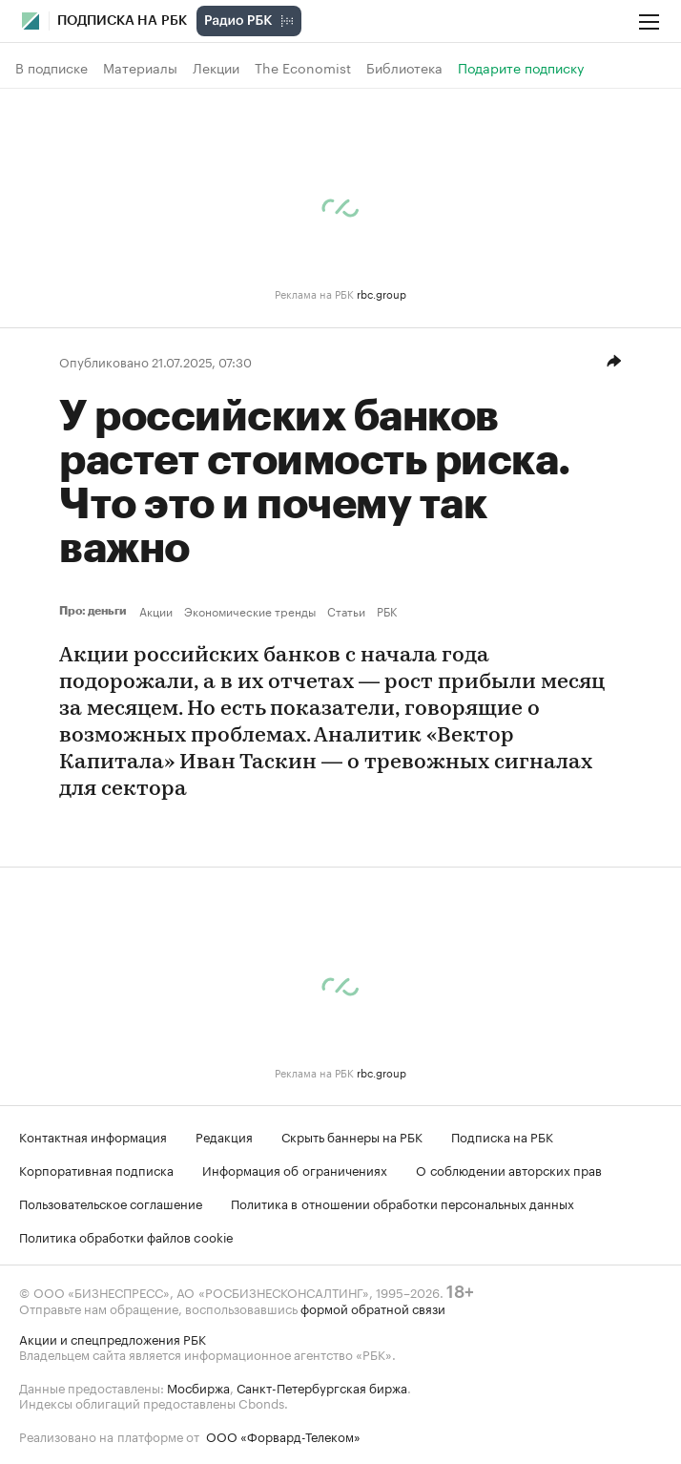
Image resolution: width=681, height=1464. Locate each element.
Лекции (216, 67)
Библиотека (404, 67)
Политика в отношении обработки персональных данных (402, 1202)
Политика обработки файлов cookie (126, 1235)
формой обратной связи (372, 1307)
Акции (156, 611)
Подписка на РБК (502, 1135)
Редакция (224, 1135)
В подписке (51, 67)
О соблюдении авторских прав (509, 1169)
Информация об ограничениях (294, 1169)
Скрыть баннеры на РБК (352, 1135)
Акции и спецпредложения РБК (112, 1338)
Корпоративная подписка (96, 1169)
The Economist (303, 67)
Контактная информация (93, 1135)
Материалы (140, 67)
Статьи (346, 611)
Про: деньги (95, 611)
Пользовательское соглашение (110, 1202)
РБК (387, 611)
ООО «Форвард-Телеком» (283, 1435)
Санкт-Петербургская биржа (322, 1386)
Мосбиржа (198, 1386)
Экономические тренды (250, 611)
